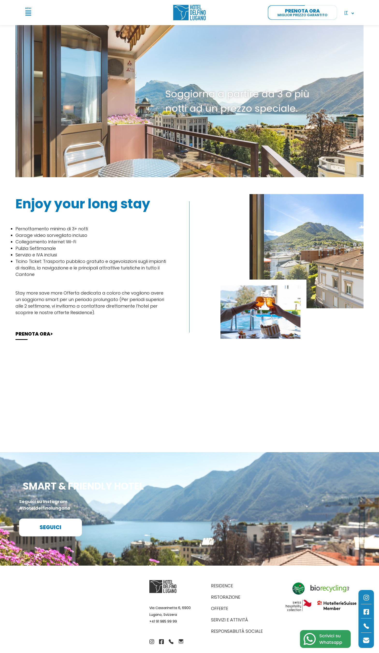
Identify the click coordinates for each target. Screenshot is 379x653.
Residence (222, 586)
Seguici (50, 527)
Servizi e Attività (229, 620)
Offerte (219, 608)
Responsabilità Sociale (237, 631)
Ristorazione (225, 597)
